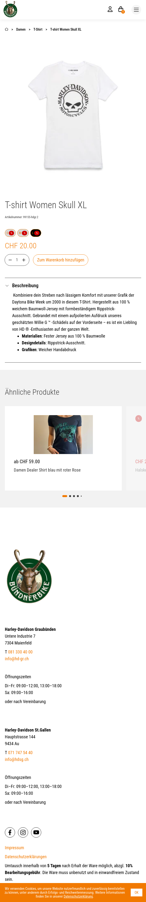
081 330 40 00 (20, 651)
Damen (21, 29)
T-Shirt (37, 29)
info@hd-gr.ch (17, 658)
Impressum (14, 847)
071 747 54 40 (20, 752)
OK (136, 892)
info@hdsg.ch (17, 759)
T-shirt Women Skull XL (65, 29)
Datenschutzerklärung (78, 896)
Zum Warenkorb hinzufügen (60, 259)
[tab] (64, 496)
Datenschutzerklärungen (26, 856)
